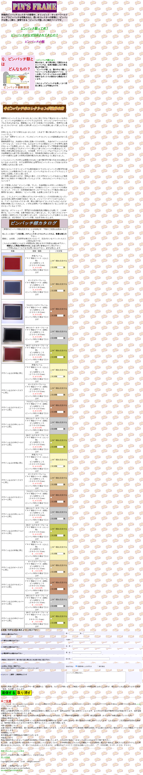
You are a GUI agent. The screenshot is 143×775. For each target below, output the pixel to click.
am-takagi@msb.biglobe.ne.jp (11, 772)
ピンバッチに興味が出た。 (99, 678)
